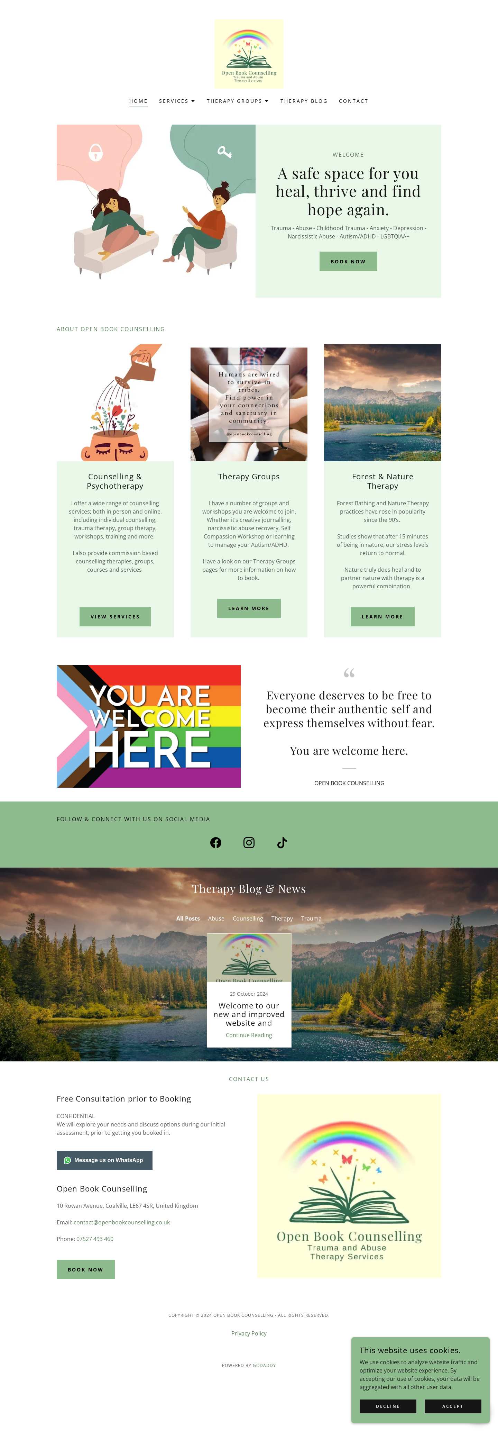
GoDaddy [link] (264, 1365)
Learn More (249, 608)
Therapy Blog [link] (304, 101)
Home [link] (138, 101)
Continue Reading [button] (249, 1035)
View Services (115, 616)
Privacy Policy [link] (249, 1333)
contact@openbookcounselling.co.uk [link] (122, 1222)
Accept (452, 1406)
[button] (177, 101)
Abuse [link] (216, 918)
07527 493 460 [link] (94, 1239)
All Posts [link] (188, 918)
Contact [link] (354, 101)
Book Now (349, 261)
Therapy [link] (282, 918)
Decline (388, 1406)
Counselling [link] (248, 918)
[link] (249, 53)
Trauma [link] (311, 918)
